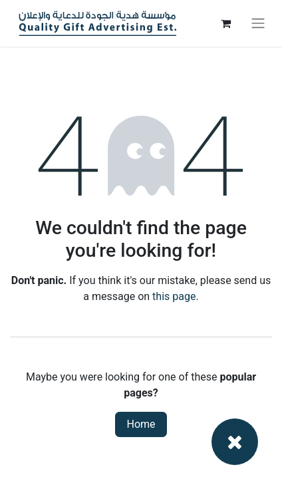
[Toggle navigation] (258, 23)
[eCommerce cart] (225, 23)
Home (140, 424)
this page (174, 296)
